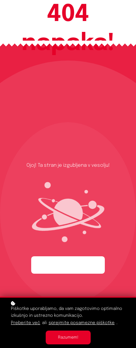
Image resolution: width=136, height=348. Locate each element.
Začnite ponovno (68, 265)
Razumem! (68, 337)
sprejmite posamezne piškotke (82, 323)
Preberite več (25, 323)
